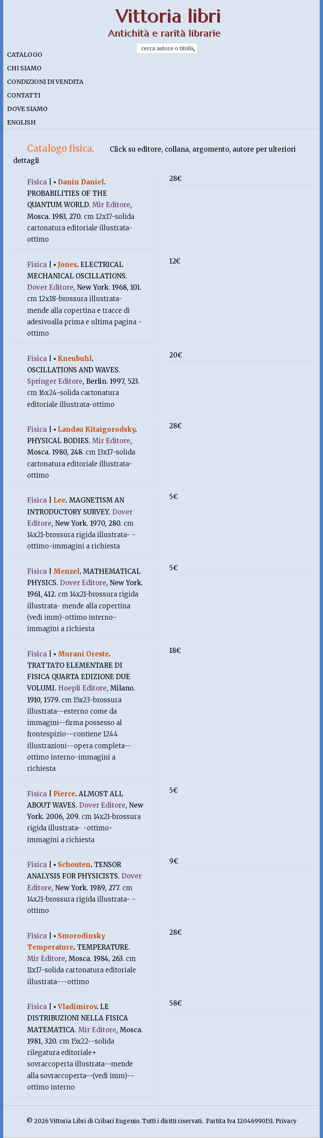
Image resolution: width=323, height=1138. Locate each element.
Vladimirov (77, 1007)
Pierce (64, 794)
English (21, 122)
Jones (67, 264)
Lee (59, 500)
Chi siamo (24, 68)
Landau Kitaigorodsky (96, 429)
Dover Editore (50, 287)
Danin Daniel (81, 182)
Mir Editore (111, 205)
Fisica (37, 182)
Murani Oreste (83, 654)
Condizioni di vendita (45, 82)
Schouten (74, 864)
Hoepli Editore (82, 688)
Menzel (66, 571)
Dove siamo (27, 109)
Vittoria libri (168, 16)
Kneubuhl (75, 358)
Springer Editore (55, 381)
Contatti (23, 95)
